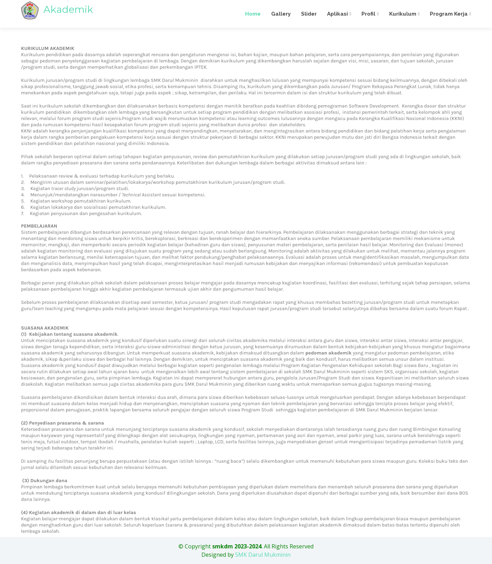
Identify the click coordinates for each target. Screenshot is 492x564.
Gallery (281, 14)
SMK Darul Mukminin (263, 554)
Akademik (57, 9)
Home (253, 14)
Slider (309, 14)
